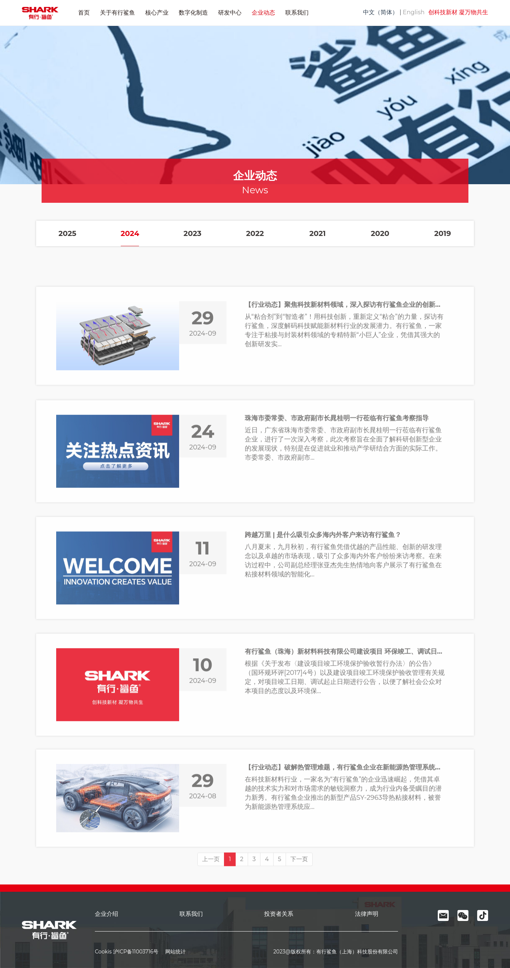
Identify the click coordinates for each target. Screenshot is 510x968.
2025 (67, 234)
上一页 (211, 878)
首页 (84, 12)
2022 (255, 234)
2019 (442, 234)
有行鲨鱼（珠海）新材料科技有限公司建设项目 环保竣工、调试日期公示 (346, 727)
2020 (380, 234)
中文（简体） (380, 12)
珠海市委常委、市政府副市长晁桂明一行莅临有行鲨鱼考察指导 (337, 494)
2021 (317, 234)
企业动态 (263, 12)
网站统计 (173, 951)
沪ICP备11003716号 (135, 951)
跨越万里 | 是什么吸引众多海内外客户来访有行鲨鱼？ (323, 611)
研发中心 (230, 12)
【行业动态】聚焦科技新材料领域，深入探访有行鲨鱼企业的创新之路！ (346, 378)
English (414, 12)
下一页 (299, 878)
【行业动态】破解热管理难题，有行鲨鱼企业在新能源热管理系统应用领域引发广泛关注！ (346, 840)
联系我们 (297, 12)
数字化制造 (193, 12)
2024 (130, 234)
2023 (192, 234)
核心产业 (157, 12)
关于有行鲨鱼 (117, 12)
